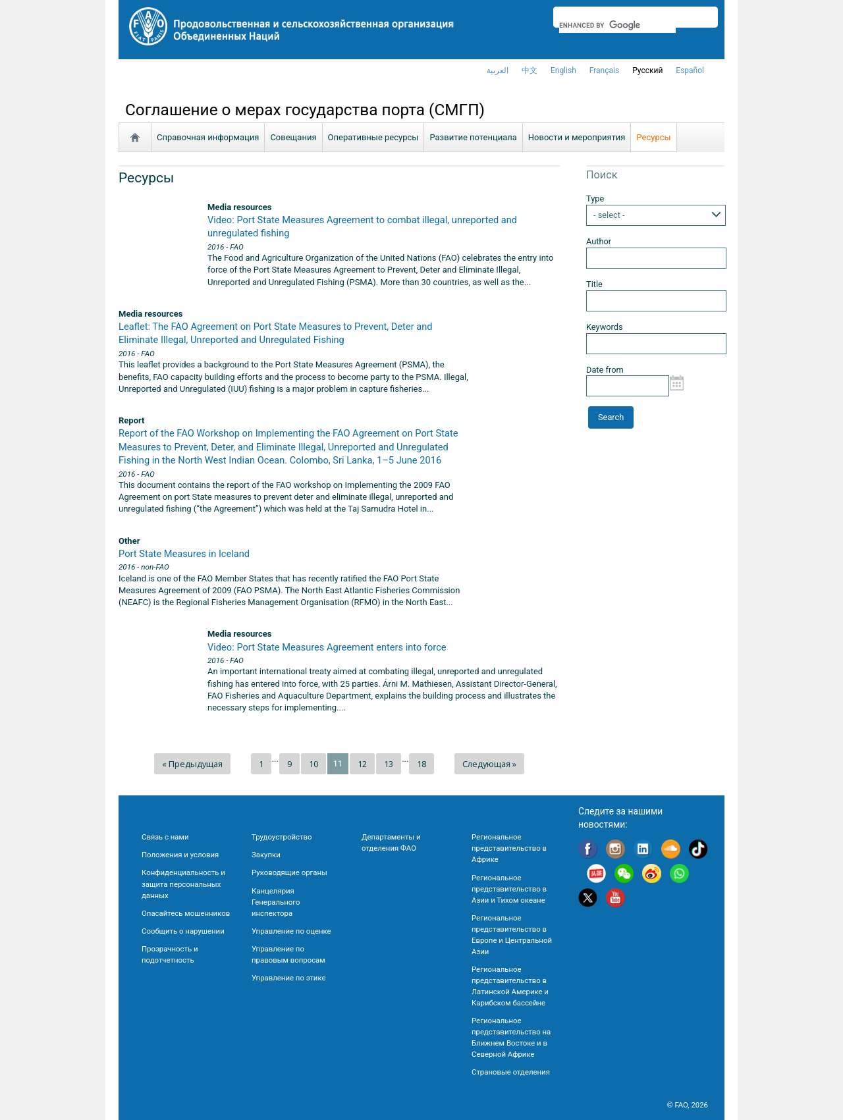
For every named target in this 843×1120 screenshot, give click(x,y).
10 (313, 764)
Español (690, 70)
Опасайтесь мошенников (186, 913)
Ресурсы (653, 137)
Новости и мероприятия (577, 137)
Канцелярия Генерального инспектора (276, 902)
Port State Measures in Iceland (184, 554)
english (563, 70)
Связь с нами (165, 836)
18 (421, 764)
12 (362, 764)
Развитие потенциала (472, 137)
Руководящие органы (289, 872)
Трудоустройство (282, 836)
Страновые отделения (511, 1072)
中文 (529, 70)
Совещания (293, 137)
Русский (647, 70)
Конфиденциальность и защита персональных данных (183, 883)
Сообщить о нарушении (183, 931)
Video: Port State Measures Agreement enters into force (327, 647)
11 (337, 763)
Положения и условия (180, 854)
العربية (497, 70)
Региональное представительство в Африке (509, 848)
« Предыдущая (192, 764)
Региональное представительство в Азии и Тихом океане (509, 889)
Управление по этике (289, 977)
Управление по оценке (291, 931)
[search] (617, 25)
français (604, 70)
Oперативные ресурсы (373, 137)
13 (388, 764)
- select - (609, 215)
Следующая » (489, 764)
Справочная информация (208, 137)
